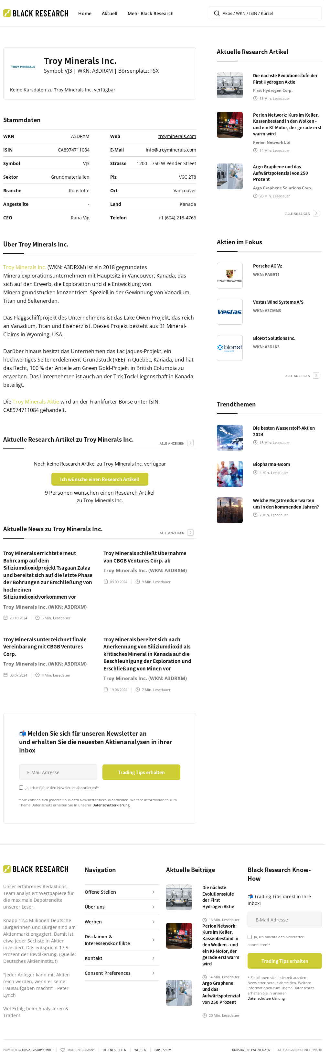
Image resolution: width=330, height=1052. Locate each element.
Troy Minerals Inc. (25, 267)
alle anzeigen (172, 443)
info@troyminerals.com (171, 150)
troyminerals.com (177, 136)
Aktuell (109, 13)
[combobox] (265, 13)
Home (84, 13)
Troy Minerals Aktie (36, 401)
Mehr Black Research (151, 13)
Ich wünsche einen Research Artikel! (99, 479)
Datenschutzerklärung (111, 805)
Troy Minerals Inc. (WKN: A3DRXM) (45, 607)
